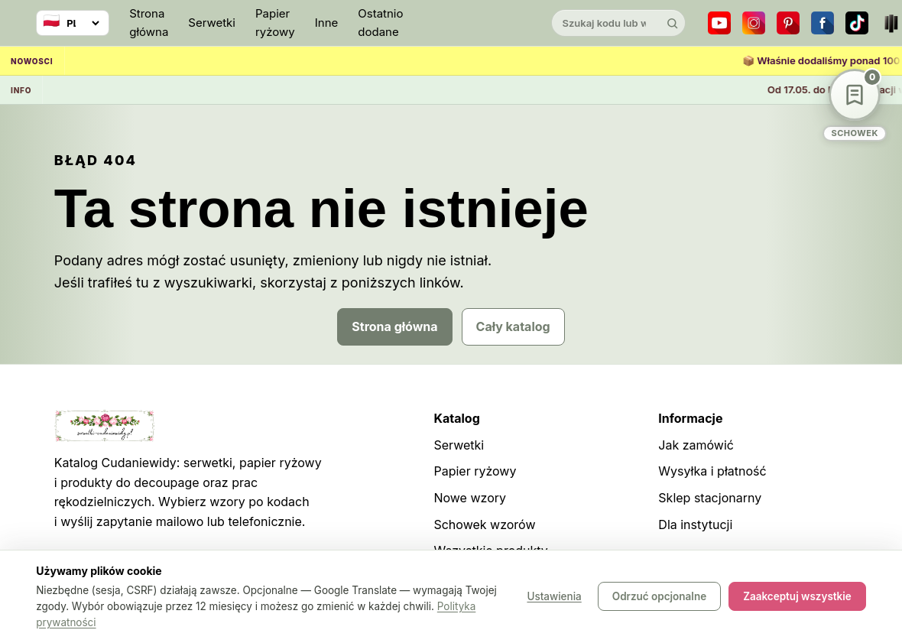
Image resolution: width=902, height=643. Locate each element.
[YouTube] (719, 22)
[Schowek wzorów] (855, 105)
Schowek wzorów (484, 524)
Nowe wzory (469, 497)
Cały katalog (513, 326)
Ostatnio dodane (380, 22)
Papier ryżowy (275, 22)
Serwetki (211, 22)
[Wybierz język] (72, 23)
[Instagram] (753, 22)
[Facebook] (822, 22)
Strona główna (148, 22)
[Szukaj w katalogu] (605, 23)
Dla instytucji (695, 524)
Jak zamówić (696, 445)
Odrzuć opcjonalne (659, 597)
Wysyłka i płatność (712, 471)
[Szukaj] (672, 23)
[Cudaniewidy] (477, 23)
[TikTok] (856, 22)
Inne (327, 22)
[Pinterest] (788, 22)
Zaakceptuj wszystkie (797, 597)
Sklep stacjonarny (709, 497)
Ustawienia (554, 597)
